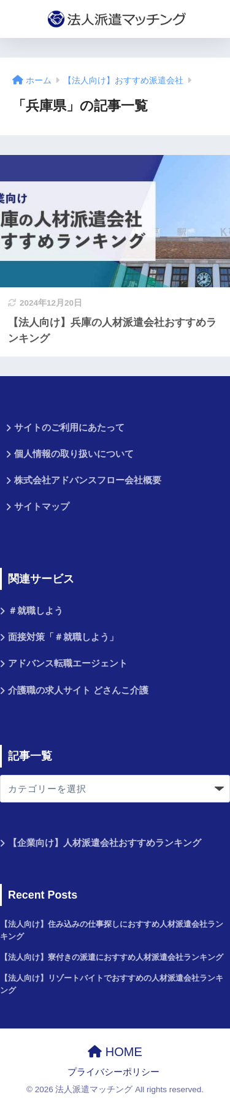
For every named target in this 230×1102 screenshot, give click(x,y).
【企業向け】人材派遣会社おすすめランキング (104, 843)
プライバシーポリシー (113, 1072)
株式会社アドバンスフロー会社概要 (87, 480)
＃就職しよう (35, 611)
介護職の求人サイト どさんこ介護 (78, 690)
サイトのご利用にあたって (69, 427)
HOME (115, 1052)
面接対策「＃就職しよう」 (63, 637)
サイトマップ (41, 506)
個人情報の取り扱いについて (74, 454)
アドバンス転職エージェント (68, 663)
